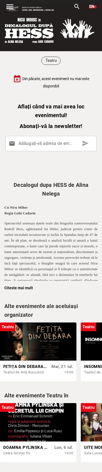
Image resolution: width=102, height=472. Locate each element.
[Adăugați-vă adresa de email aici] (52, 143)
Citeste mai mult (18, 288)
